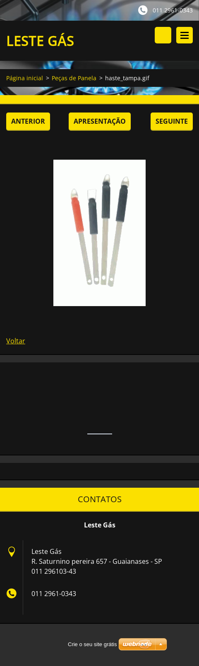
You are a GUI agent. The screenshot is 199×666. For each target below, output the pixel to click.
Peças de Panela (74, 78)
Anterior (28, 121)
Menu (184, 35)
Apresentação (100, 121)
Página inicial (24, 78)
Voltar (15, 340)
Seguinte (172, 121)
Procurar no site (163, 35)
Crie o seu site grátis (92, 644)
